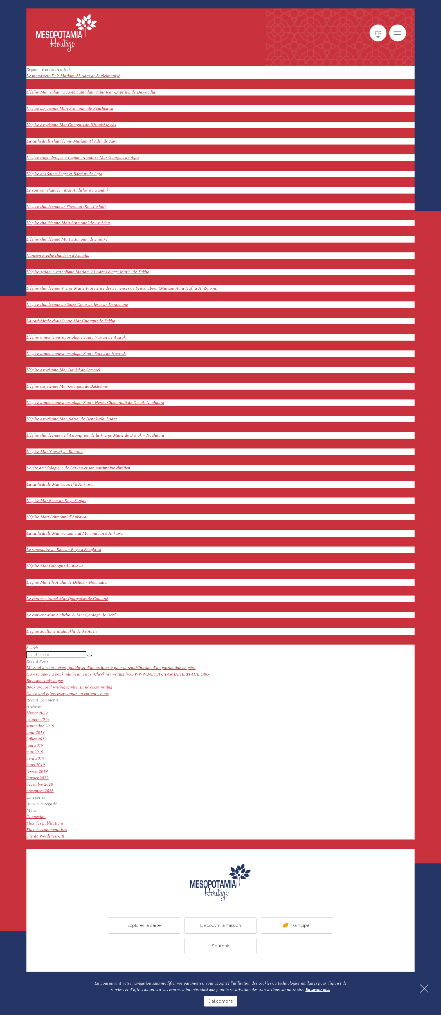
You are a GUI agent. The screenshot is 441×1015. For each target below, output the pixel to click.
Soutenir (220, 946)
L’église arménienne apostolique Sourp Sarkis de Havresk (76, 353)
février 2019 (37, 771)
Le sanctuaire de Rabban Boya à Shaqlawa (63, 550)
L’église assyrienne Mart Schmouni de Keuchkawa (69, 108)
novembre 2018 (40, 791)
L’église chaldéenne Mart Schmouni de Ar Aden (68, 223)
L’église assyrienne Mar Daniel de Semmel (63, 370)
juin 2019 (34, 745)
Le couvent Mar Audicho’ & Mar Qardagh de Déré (71, 615)
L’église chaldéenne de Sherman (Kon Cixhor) (66, 206)
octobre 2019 (38, 719)
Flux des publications (44, 823)
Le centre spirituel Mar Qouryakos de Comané (67, 599)
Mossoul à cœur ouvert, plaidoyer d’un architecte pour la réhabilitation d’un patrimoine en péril (110, 668)
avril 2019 (35, 758)
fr (378, 33)
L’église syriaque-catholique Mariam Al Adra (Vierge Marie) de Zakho (87, 272)
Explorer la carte (144, 925)
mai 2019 (34, 752)
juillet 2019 (36, 739)
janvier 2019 (37, 778)
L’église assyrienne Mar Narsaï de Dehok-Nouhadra (71, 419)
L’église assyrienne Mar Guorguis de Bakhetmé (67, 386)
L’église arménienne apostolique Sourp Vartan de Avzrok (76, 337)
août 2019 (35, 732)
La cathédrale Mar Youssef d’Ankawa (59, 484)
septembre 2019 (40, 726)
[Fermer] (424, 988)
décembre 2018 (39, 784)
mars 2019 (35, 765)
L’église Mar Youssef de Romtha (54, 451)
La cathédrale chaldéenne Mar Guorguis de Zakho (70, 321)
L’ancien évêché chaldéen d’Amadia (57, 255)
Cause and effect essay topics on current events (67, 693)
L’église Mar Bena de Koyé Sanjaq (56, 500)
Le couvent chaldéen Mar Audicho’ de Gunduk (67, 190)
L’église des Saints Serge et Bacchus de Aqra (64, 174)
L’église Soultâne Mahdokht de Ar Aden (61, 631)
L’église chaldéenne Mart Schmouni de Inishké (66, 239)
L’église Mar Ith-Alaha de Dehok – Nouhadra (66, 582)
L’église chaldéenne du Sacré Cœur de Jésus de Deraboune (77, 304)
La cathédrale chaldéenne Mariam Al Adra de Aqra (72, 141)
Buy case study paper (44, 681)
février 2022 (37, 713)
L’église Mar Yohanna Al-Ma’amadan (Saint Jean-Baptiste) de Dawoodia (90, 92)
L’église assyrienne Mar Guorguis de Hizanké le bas (71, 125)
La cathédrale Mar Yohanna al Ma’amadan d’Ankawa (74, 533)
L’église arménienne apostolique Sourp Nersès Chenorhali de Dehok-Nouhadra (95, 402)
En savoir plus (317, 990)
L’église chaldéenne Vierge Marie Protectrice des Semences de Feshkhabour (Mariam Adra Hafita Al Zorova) (121, 288)
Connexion (36, 817)
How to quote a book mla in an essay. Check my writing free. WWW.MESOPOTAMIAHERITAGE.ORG (117, 674)
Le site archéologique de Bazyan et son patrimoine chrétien (78, 468)
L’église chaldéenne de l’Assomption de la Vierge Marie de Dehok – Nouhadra (95, 435)
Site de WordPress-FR (45, 836)
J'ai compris (220, 1001)
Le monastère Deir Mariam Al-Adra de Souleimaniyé (73, 76)
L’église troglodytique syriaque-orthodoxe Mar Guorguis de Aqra (82, 157)
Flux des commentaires (46, 830)
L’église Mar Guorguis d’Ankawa (55, 566)
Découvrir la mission (220, 925)
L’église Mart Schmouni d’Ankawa (56, 517)
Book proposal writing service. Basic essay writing (69, 687)
